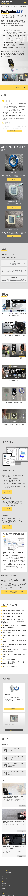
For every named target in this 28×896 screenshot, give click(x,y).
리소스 (3, 875)
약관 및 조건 (4, 888)
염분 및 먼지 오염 (14, 6)
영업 (3, 873)
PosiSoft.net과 (8, 505)
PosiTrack (4, 890)
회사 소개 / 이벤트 (6, 876)
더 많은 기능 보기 (14, 131)
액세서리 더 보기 (14, 730)
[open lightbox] (6, 78)
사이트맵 (4, 883)
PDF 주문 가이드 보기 (8, 254)
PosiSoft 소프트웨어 (6, 872)
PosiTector (7, 41)
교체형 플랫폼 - (13, 41)
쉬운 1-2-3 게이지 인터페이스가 (10, 115)
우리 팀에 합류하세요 (6, 885)
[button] (25, 2)
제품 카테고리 (6, 6)
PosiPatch (7, 694)
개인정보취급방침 (6, 886)
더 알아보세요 (14, 179)
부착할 (14, 42)
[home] (8, 2)
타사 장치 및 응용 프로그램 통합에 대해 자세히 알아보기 (14, 592)
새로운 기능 (4, 878)
